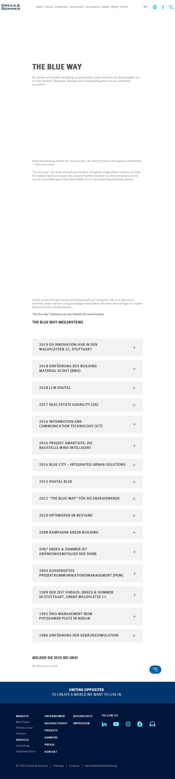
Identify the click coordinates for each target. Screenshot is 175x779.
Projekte (115, 7)
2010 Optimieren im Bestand (87, 515)
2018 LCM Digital (87, 388)
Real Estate (23, 722)
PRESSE (50, 744)
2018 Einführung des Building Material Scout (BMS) (87, 368)
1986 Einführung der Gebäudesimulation (87, 635)
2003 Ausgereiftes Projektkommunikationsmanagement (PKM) (87, 573)
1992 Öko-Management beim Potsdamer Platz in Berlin (87, 616)
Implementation (26, 751)
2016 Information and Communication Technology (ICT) (87, 424)
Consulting (22, 745)
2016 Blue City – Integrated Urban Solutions (87, 465)
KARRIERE (51, 737)
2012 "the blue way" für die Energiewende (87, 498)
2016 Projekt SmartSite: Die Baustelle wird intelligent (87, 445)
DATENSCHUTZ (83, 716)
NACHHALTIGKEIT (56, 723)
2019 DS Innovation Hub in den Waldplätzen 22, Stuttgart (87, 347)
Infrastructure (24, 727)
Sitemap (58, 765)
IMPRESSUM (81, 723)
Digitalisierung (92, 7)
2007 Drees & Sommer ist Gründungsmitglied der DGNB (87, 551)
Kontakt (124, 7)
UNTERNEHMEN (55, 716)
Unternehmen (61, 7)
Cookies (74, 765)
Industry (21, 733)
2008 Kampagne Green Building (87, 532)
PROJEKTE (51, 730)
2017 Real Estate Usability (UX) (87, 405)
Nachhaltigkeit (76, 7)
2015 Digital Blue (87, 481)
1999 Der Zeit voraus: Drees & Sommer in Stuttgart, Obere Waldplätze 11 (87, 594)
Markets (40, 7)
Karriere (105, 7)
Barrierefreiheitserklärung (101, 765)
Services (49, 7)
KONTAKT (51, 751)
